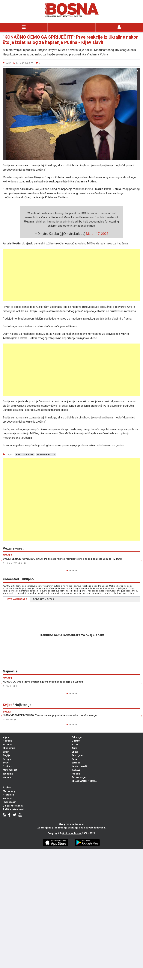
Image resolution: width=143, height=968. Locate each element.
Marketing (9, 791)
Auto (74, 748)
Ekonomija (9, 748)
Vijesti (6, 737)
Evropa (7, 759)
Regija (6, 755)
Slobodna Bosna (72, 833)
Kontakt (7, 798)
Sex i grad (77, 755)
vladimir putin (46, 454)
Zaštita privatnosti (13, 809)
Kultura (7, 777)
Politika (7, 740)
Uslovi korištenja (13, 805)
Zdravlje (77, 737)
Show (75, 751)
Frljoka (76, 773)
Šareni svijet (79, 777)
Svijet (6, 762)
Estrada (76, 762)
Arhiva (7, 787)
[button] (137, 72)
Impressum (9, 802)
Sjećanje (8, 773)
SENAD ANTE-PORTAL (84, 781)
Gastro (76, 740)
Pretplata (8, 794)
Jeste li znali (79, 766)
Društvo (7, 766)
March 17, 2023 (97, 234)
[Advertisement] (71, 275)
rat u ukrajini (25, 454)
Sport (6, 751)
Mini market (10, 770)
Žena (75, 759)
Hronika (7, 744)
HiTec (75, 744)
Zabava (76, 770)
